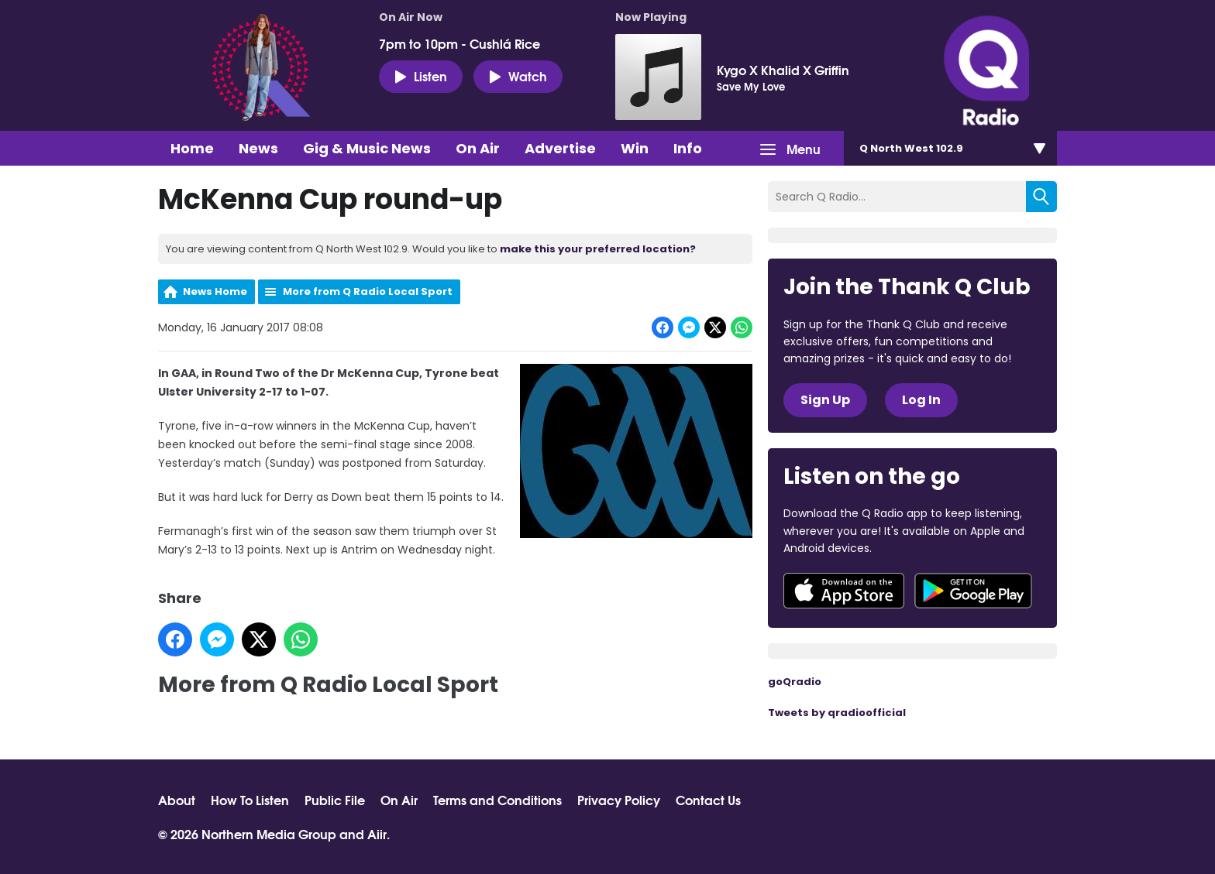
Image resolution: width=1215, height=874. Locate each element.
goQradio (794, 681)
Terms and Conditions (497, 799)
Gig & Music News (367, 148)
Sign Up (825, 400)
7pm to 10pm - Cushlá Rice (459, 43)
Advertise (560, 148)
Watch (518, 76)
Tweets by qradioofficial (837, 712)
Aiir (377, 833)
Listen (420, 76)
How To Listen (250, 799)
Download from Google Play (973, 590)
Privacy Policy (618, 799)
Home (192, 148)
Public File (335, 799)
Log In (921, 400)
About (176, 799)
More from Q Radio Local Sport (368, 291)
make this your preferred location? (598, 249)
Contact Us (708, 799)
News (258, 148)
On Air (478, 148)
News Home (215, 291)
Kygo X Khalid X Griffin (783, 69)
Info (687, 148)
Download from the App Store (843, 590)
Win (635, 148)
